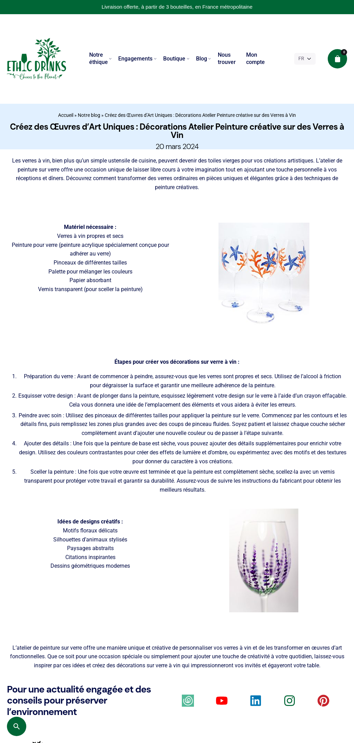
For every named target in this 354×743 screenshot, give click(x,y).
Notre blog (89, 115)
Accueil (65, 115)
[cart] (337, 58)
